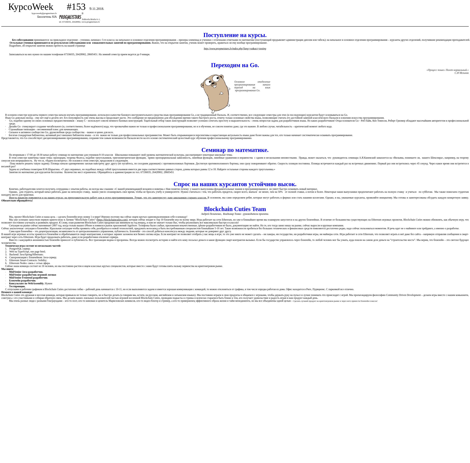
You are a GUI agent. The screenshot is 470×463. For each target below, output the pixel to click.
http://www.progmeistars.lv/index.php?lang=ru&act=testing (235, 48)
